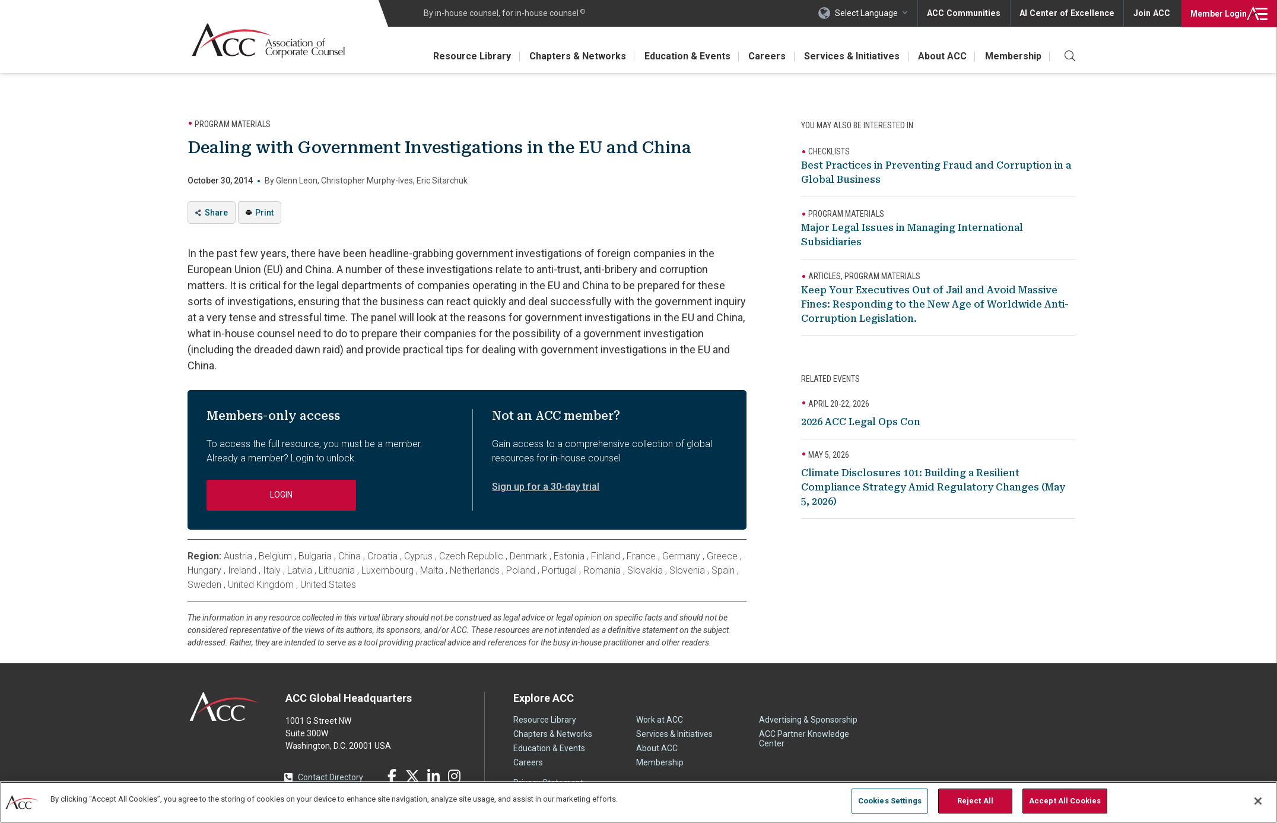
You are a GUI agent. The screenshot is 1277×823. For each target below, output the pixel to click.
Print (264, 212)
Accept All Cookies (1065, 800)
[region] (638, 802)
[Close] (1258, 801)
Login (1217, 13)
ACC (225, 706)
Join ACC (1151, 13)
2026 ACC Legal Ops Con (860, 422)
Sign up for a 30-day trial (545, 486)
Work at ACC (659, 719)
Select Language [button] (871, 13)
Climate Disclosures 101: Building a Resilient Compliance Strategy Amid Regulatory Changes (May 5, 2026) (933, 487)
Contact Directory (330, 777)
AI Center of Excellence (1069, 13)
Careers (764, 56)
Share (216, 212)
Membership (1012, 56)
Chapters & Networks (573, 56)
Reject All (975, 800)
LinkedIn (433, 776)
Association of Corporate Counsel (269, 40)
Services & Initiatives (850, 56)
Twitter (412, 776)
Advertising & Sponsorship (808, 719)
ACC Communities (968, 13)
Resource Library (467, 56)
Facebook (391, 776)
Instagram (453, 776)
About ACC (941, 56)
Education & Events (684, 56)
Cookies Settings (890, 800)
